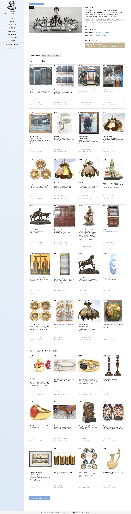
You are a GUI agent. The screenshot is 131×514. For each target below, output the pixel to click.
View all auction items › (39, 498)
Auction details (46, 55)
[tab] (35, 55)
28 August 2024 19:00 (99, 35)
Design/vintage (96, 32)
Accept (75, 512)
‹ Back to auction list (36, 4)
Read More (86, 512)
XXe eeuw (107, 32)
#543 (93, 38)
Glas (103, 32)
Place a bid (56, 55)
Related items (35, 55)
